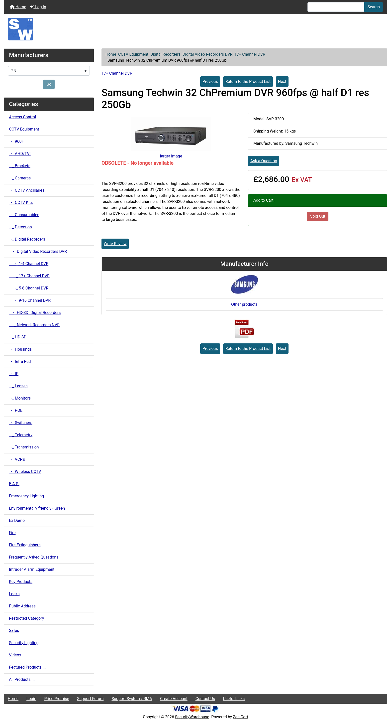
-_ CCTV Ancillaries (26, 190)
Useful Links (234, 698)
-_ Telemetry (20, 434)
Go (48, 84)
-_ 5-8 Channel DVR (28, 288)
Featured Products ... (27, 667)
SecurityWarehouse (192, 717)
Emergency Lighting (26, 496)
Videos (15, 655)
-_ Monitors (20, 398)
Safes (14, 630)
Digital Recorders (165, 54)
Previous (210, 81)
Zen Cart (240, 717)
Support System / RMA (131, 698)
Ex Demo (17, 520)
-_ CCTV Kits (21, 202)
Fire (12, 532)
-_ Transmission (24, 447)
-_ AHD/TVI (20, 153)
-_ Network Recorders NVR (34, 324)
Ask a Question (263, 160)
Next (282, 81)
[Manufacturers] (49, 71)
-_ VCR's (17, 459)
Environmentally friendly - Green (37, 508)
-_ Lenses (18, 386)
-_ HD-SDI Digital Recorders (35, 312)
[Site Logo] (195, 29)
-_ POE (15, 410)
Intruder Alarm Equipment (31, 569)
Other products (244, 304)
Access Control (22, 117)
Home (18, 6)
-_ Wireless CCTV (25, 471)
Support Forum (90, 698)
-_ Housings (20, 349)
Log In (38, 6)
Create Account (174, 698)
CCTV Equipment (133, 54)
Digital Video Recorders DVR (207, 54)
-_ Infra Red (20, 361)
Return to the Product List (248, 81)
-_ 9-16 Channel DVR (30, 300)
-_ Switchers (20, 422)
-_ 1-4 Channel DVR (28, 263)
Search (374, 6)
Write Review (115, 243)
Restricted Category (26, 618)
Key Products (20, 581)
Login (31, 698)
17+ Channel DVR (249, 54)
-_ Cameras (20, 178)
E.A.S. (14, 483)
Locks (14, 593)
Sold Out (317, 216)
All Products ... (22, 679)
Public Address (22, 606)
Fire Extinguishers (24, 545)
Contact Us (205, 698)
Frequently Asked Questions (33, 557)
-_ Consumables (24, 214)
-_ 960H (16, 141)
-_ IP (13, 373)
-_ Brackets (19, 165)
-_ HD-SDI (18, 337)
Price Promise (56, 698)
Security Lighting (24, 642)
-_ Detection (20, 227)
